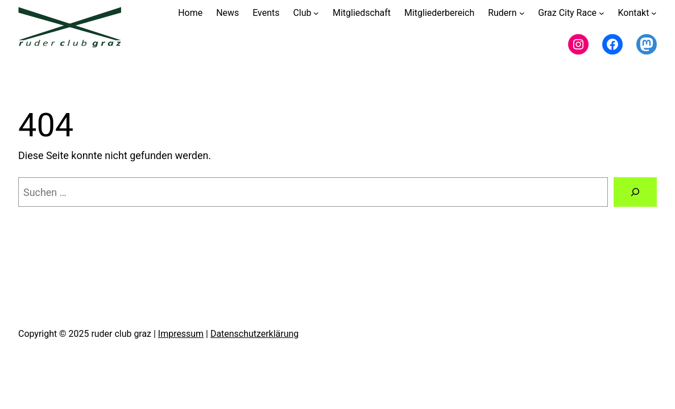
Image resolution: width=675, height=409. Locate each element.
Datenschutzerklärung (254, 333)
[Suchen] (635, 192)
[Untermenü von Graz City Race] (601, 13)
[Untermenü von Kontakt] (654, 13)
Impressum (181, 333)
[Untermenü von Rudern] (522, 13)
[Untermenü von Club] (316, 13)
